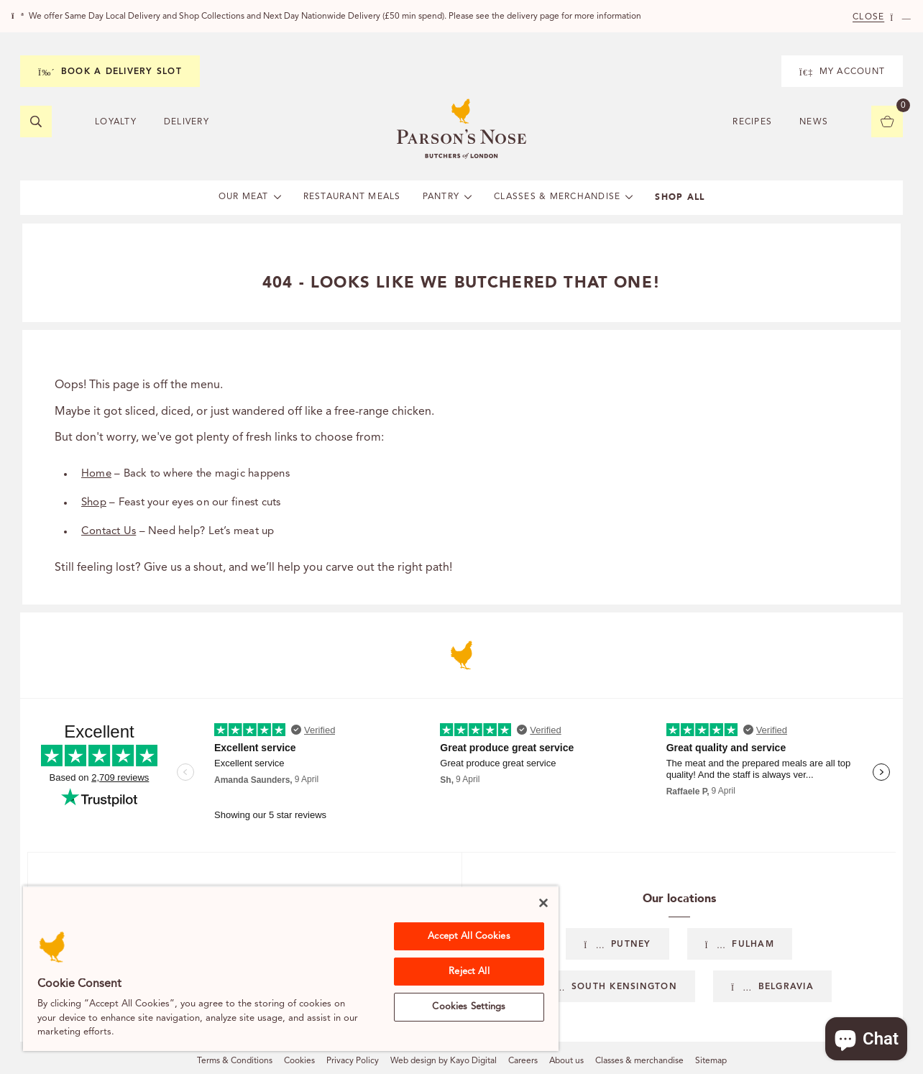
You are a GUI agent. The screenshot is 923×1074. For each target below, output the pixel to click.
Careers (523, 1061)
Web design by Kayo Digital (443, 1061)
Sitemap (711, 1061)
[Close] (543, 903)
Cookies (299, 1061)
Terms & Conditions (234, 1061)
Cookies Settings (468, 1006)
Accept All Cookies (469, 936)
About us (566, 1061)
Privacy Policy (352, 1061)
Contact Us (108, 531)
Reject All (469, 971)
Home (96, 474)
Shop (93, 502)
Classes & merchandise (639, 1061)
